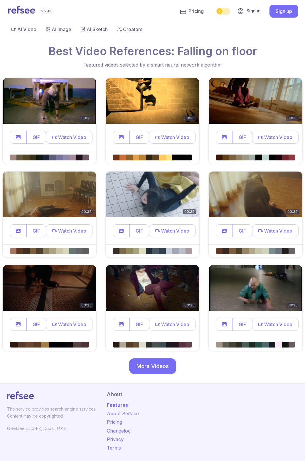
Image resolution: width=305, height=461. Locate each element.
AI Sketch (94, 29)
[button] (18, 137)
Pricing (192, 11)
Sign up (284, 11)
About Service (123, 413)
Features (117, 405)
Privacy (115, 439)
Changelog (119, 431)
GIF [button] (36, 137)
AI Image (58, 29)
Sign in (249, 11)
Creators (129, 29)
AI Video (23, 29)
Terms (114, 448)
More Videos (153, 366)
